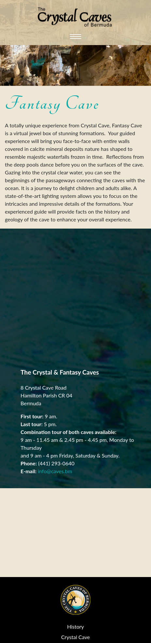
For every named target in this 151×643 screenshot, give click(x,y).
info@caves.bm (55, 471)
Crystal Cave (75, 637)
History (75, 626)
